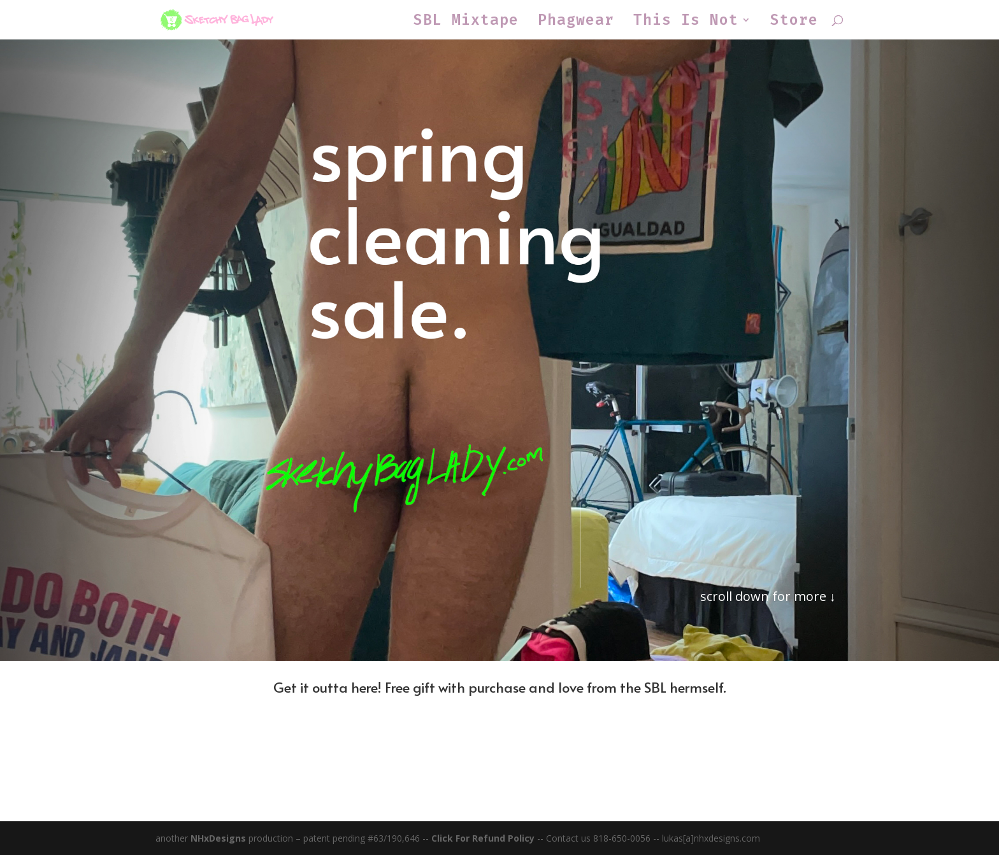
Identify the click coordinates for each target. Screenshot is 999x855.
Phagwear (576, 22)
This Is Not (685, 22)
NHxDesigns (218, 838)
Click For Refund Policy (484, 838)
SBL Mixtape (466, 22)
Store (794, 22)
